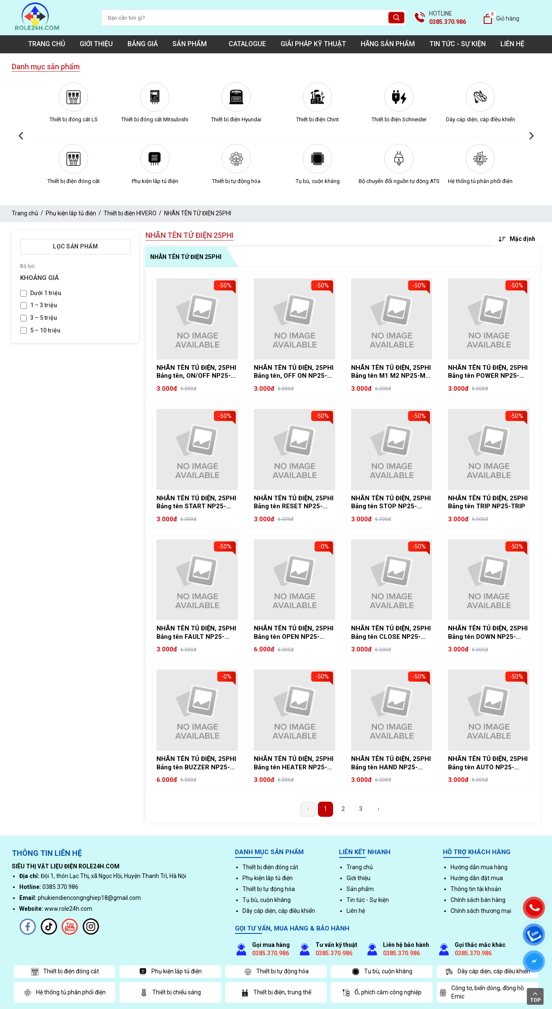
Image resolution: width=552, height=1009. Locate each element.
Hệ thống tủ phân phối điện (480, 181)
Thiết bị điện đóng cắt (73, 181)
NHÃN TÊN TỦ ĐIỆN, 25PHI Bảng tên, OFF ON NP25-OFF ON (293, 372)
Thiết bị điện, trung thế (276, 992)
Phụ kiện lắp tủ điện (155, 181)
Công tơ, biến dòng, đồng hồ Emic (481, 992)
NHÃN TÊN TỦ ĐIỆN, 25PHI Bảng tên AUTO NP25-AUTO (488, 763)
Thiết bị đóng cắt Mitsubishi (154, 119)
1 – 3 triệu (43, 305)
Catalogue (247, 44)
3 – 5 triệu (43, 317)
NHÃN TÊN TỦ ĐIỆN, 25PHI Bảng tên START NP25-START (196, 502)
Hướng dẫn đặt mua (476, 878)
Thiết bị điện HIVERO (130, 213)
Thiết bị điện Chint (317, 119)
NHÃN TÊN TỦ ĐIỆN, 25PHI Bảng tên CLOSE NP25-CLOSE (391, 633)
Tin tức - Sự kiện (458, 44)
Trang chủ (46, 44)
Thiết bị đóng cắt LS (73, 119)
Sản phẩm (193, 44)
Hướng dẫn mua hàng (479, 867)
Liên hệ (512, 44)
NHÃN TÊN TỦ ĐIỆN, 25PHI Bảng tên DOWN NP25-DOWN (488, 633)
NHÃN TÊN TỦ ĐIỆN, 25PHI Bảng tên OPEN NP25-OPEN (293, 633)
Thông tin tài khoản (475, 889)
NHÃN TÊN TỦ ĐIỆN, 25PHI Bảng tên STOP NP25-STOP (391, 502)
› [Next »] (378, 808)
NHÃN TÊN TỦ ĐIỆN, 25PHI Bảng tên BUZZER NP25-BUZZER (196, 763)
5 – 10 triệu (45, 330)
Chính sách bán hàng (477, 900)
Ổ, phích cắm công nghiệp (382, 992)
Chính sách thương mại (480, 910)
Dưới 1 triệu (45, 293)
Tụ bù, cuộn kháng (318, 181)
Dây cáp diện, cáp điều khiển (480, 119)
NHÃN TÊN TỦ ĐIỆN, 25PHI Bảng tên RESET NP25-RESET (293, 502)
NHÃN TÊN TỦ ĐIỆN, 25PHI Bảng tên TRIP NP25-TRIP (488, 502)
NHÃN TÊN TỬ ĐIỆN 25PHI (197, 213)
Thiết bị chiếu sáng (170, 992)
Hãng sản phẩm (388, 44)
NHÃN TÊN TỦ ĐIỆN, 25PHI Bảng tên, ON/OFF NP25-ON (196, 372)
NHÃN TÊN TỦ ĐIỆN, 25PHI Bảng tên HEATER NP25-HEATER (293, 763)
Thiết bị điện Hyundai (236, 119)
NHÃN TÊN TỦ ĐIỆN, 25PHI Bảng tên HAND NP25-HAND (391, 763)
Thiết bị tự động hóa (236, 181)
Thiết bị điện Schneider (399, 119)
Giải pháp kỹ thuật (313, 44)
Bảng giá (143, 44)
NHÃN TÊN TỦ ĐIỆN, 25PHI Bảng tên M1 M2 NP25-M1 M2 (391, 372)
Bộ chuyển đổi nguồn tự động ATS (399, 181)
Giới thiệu (96, 44)
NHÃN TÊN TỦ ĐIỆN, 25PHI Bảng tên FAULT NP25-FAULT (196, 633)
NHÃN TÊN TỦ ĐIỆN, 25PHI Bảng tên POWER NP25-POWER (488, 372)
